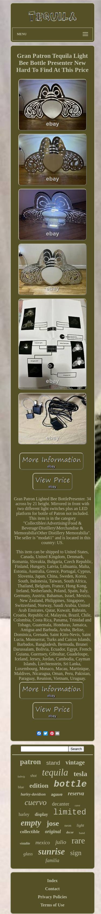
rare (78, 840)
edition (38, 785)
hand (82, 832)
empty (31, 822)
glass (28, 853)
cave (77, 805)
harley (24, 814)
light (80, 825)
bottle (70, 784)
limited (69, 812)
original (53, 831)
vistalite (25, 843)
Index (52, 880)
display (41, 814)
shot (33, 776)
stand (53, 763)
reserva (76, 793)
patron (30, 762)
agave (57, 794)
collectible (30, 831)
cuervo (36, 802)
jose (53, 823)
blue (21, 787)
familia (52, 860)
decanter (60, 804)
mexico (43, 842)
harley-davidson (33, 794)
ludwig (21, 776)
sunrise (51, 851)
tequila (55, 772)
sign (76, 852)
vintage (75, 762)
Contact (52, 888)
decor (70, 832)
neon (67, 825)
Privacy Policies (52, 897)
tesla (80, 774)
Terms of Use (52, 905)
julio (60, 842)
